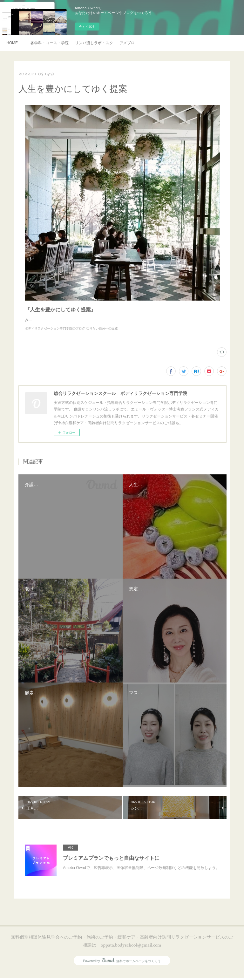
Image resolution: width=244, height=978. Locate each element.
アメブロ (127, 43)
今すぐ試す (87, 26)
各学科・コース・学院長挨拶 (49, 43)
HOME (12, 43)
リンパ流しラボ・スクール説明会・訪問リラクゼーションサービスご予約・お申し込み (94, 43)
